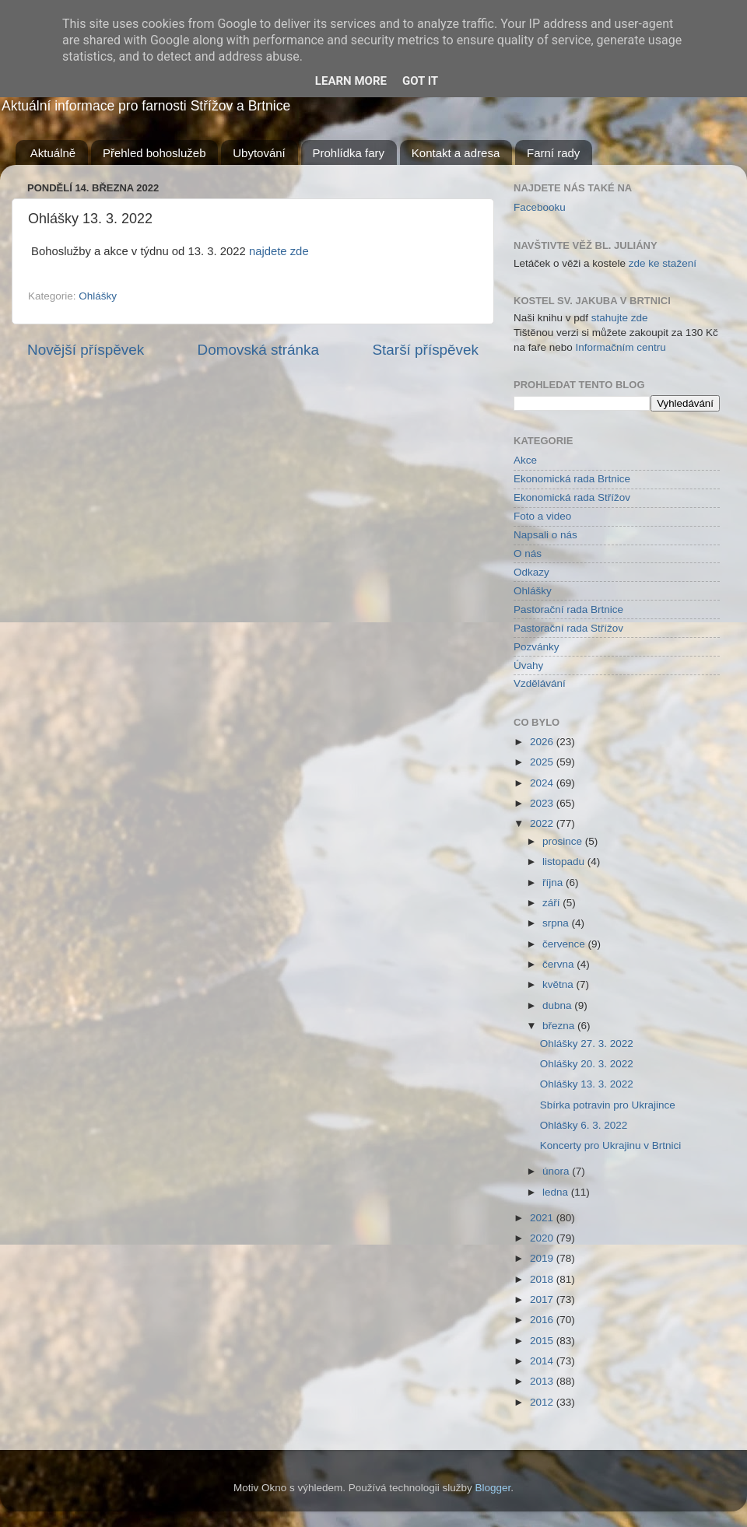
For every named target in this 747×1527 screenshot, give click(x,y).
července (565, 944)
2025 (543, 762)
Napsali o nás (545, 535)
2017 (543, 1299)
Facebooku (540, 207)
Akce (525, 460)
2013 (543, 1381)
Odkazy (531, 572)
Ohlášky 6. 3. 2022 (584, 1125)
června (559, 964)
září (552, 903)
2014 (543, 1361)
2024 (543, 783)
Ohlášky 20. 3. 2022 (586, 1064)
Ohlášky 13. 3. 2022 (586, 1084)
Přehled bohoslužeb (154, 152)
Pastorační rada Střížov (568, 628)
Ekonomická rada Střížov (572, 497)
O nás (528, 553)
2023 (543, 803)
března (559, 1025)
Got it (420, 81)
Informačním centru (621, 347)
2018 (543, 1279)
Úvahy (528, 665)
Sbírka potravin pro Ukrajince (607, 1105)
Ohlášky (98, 296)
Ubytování (259, 152)
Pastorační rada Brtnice (568, 609)
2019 (543, 1258)
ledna (556, 1192)
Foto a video (542, 516)
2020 (543, 1238)
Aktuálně (52, 152)
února (557, 1171)
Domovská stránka (258, 349)
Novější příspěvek (85, 349)
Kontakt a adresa (456, 152)
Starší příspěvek (426, 349)
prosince (563, 841)
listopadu (564, 861)
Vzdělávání (540, 683)
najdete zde (279, 251)
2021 (543, 1218)
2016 (543, 1320)
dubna (558, 1005)
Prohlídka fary (349, 152)
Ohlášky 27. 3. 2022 (586, 1043)
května (559, 984)
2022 (543, 823)
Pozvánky (536, 647)
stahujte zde (619, 318)
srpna (557, 923)
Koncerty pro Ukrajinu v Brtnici (611, 1145)
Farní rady (553, 152)
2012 (543, 1402)
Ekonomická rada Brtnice (572, 479)
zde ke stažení (662, 263)
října (554, 882)
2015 (543, 1341)
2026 (543, 742)
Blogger (493, 1488)
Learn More (351, 81)
